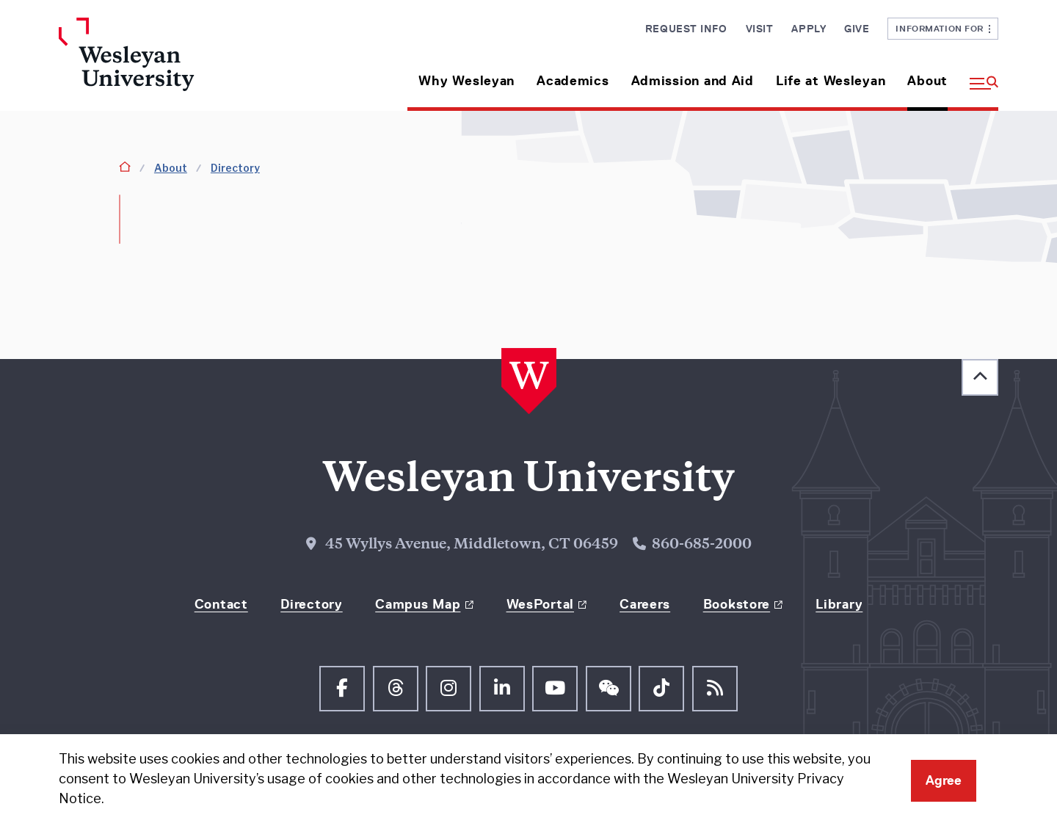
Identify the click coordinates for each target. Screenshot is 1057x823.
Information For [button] (943, 28)
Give (856, 28)
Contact (221, 604)
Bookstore (736, 604)
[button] (978, 75)
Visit (760, 28)
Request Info (686, 28)
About (927, 81)
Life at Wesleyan (831, 81)
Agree (944, 780)
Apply (808, 28)
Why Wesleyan (466, 81)
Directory (235, 168)
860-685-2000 (702, 545)
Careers (645, 604)
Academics (573, 81)
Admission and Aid (692, 81)
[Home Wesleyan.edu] (169, 64)
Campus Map (417, 604)
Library (839, 604)
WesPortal (540, 604)
